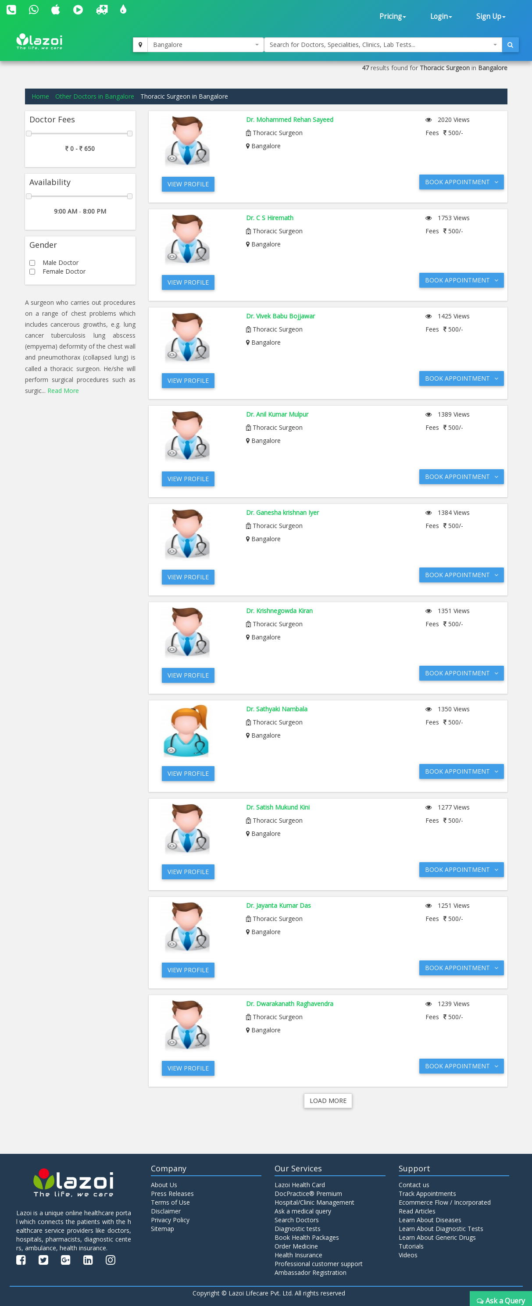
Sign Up (491, 16)
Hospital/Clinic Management (314, 1202)
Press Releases (172, 1193)
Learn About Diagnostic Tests (441, 1228)
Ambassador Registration (310, 1272)
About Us (164, 1185)
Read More (63, 390)
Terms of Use (170, 1202)
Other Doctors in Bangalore (94, 96)
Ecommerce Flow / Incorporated (445, 1202)
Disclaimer (166, 1211)
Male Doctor (61, 262)
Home (40, 96)
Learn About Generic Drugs (437, 1237)
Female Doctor (64, 271)
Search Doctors (297, 1220)
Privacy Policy (170, 1220)
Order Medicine (296, 1246)
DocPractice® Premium (308, 1193)
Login (441, 16)
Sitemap (162, 1228)
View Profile (188, 184)
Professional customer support (319, 1264)
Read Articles (417, 1211)
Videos (408, 1255)
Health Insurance (298, 1255)
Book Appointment (461, 182)
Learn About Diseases (430, 1220)
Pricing (392, 16)
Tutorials (411, 1246)
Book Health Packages (307, 1237)
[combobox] (205, 44)
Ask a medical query (303, 1211)
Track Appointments (427, 1193)
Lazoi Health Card (300, 1185)
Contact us (414, 1185)
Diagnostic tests (298, 1228)
